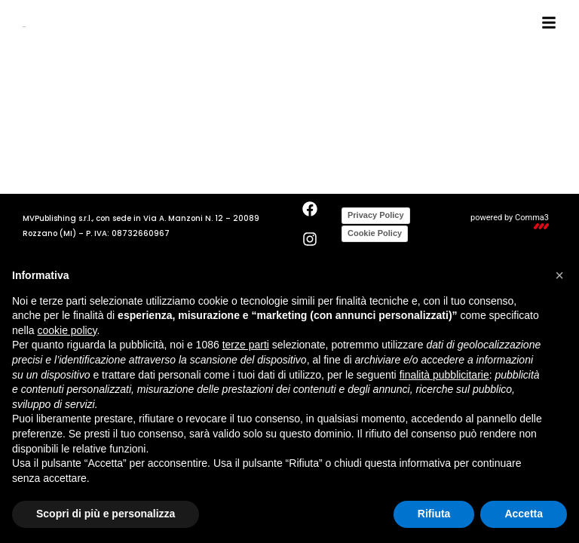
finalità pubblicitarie (444, 375)
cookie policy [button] (66, 330)
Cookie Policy (375, 233)
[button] (559, 275)
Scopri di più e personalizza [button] (105, 514)
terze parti (245, 345)
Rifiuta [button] (434, 514)
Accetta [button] (523, 514)
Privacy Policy (376, 214)
